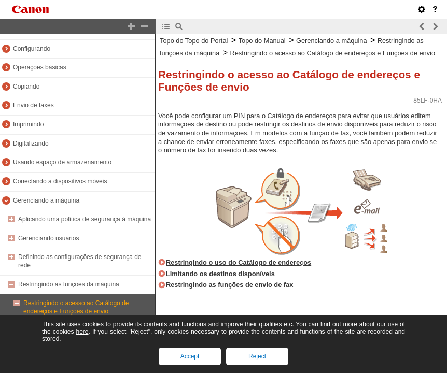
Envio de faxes (33, 105)
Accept (190, 356)
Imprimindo (28, 124)
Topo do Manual (262, 41)
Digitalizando (31, 143)
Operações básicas (39, 67)
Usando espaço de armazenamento (62, 162)
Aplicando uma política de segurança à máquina (84, 219)
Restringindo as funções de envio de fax (229, 285)
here (82, 331)
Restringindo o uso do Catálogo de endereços (238, 262)
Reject (257, 356)
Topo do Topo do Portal (194, 41)
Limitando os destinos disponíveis (220, 274)
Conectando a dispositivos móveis (60, 181)
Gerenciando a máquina (46, 200)
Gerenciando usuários (48, 238)
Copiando (26, 86)
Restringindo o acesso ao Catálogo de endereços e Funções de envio (76, 307)
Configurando (31, 48)
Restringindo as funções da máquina (68, 284)
